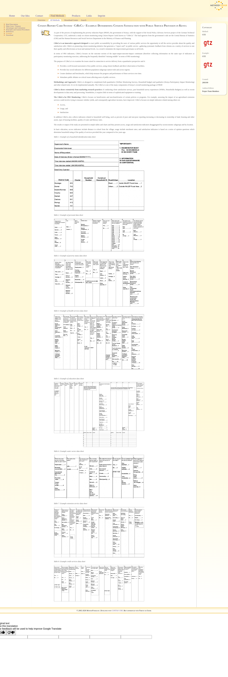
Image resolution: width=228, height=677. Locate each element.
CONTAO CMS (117, 611)
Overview (41, 20)
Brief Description (12, 24)
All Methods (55, 20)
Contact (39, 15)
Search (83, 20)
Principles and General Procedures (18, 30)
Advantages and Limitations (15, 28)
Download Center (71, 20)
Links (89, 15)
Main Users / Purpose (13, 26)
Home (12, 15)
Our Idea (25, 15)
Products (76, 15)
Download (9, 35)
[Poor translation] (11, 632)
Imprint (101, 15)
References (10, 31)
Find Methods (57, 15)
